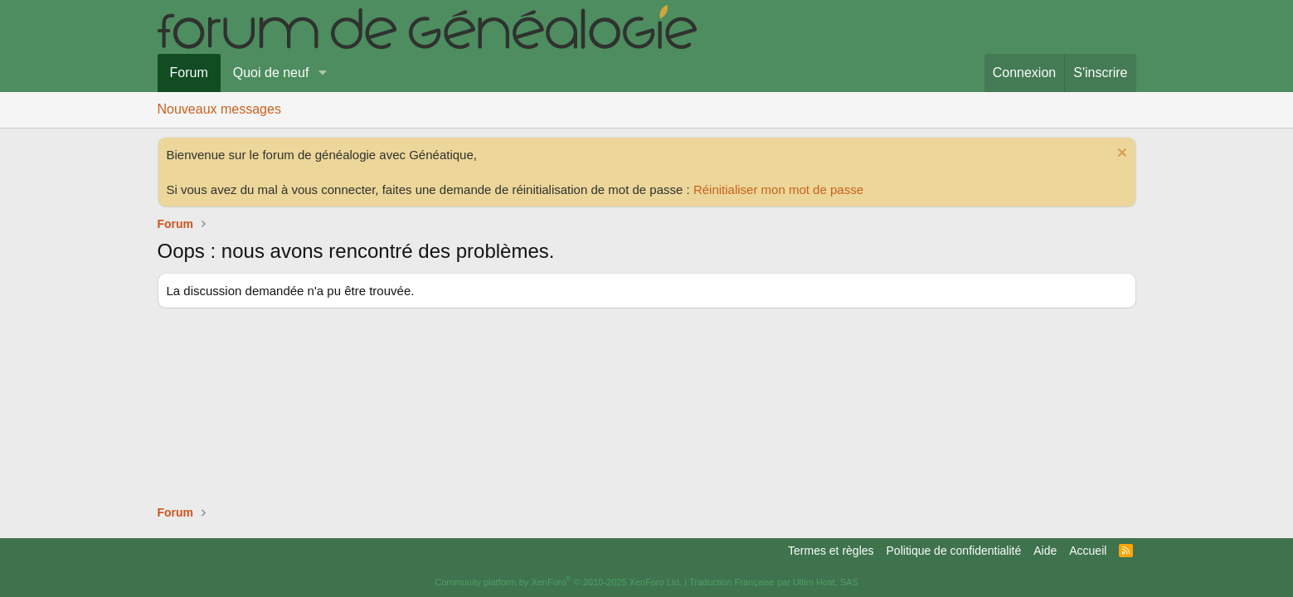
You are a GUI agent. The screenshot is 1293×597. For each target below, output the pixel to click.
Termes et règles (830, 550)
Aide (1045, 550)
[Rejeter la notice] (1120, 154)
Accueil (1087, 550)
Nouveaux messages (219, 109)
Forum (189, 73)
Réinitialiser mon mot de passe (778, 189)
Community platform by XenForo (558, 582)
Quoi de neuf (271, 73)
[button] (322, 73)
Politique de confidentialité (954, 550)
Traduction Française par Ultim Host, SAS (773, 582)
